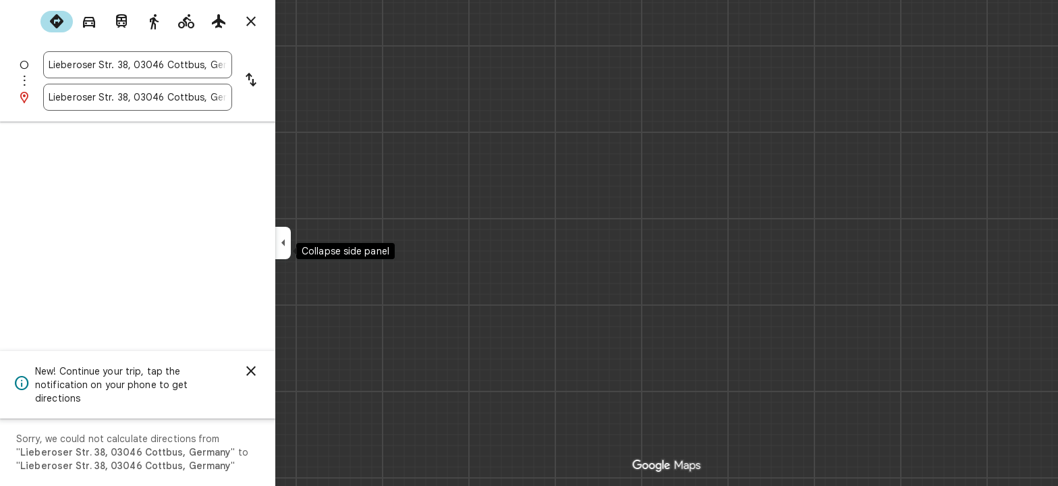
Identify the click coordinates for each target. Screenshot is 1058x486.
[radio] (105, 21)
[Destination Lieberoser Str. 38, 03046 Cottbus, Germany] (186, 97)
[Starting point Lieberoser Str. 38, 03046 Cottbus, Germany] (186, 65)
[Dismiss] (299, 371)
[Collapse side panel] (331, 243)
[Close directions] (299, 21)
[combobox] (186, 64)
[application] (529, 243)
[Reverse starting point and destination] (299, 81)
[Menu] (24, 23)
